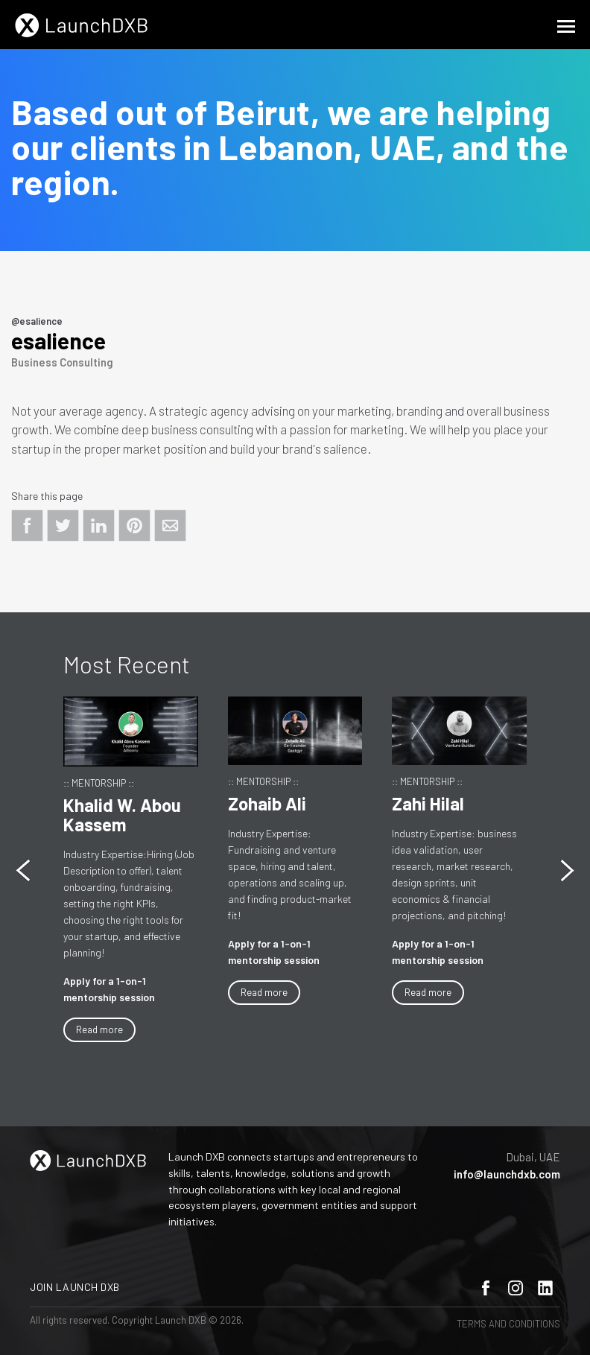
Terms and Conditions (508, 1324)
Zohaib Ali (267, 803)
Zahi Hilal (428, 803)
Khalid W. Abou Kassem (122, 814)
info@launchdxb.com (507, 1174)
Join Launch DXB (75, 1287)
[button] (567, 870)
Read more (99, 1029)
